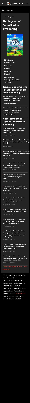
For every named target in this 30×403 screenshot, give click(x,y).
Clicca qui (20, 294)
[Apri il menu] (26, 3)
